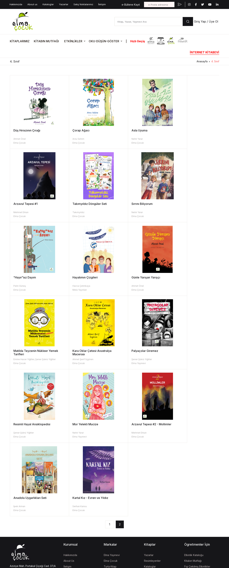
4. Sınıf (215, 61)
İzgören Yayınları (113, 498)
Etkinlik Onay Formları (196, 504)
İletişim (102, 4)
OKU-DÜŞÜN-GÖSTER (104, 41)
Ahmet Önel (19, 139)
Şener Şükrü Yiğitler (180, 286)
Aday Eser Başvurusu (156, 504)
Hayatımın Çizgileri (183, 204)
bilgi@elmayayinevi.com (24, 502)
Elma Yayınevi (177, 289)
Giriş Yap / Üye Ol (206, 21)
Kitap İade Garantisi (155, 498)
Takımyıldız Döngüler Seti (30, 204)
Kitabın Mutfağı (193, 487)
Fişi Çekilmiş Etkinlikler (197, 493)
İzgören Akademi (114, 520)
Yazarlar (63, 4)
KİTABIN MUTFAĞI (46, 41)
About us (32, 4)
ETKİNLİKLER (73, 41)
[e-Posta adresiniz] (159, 4)
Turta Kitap (110, 493)
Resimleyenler (152, 487)
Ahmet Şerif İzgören (128, 286)
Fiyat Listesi (150, 510)
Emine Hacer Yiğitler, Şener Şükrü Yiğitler (87, 286)
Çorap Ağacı (74, 130)
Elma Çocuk (19, 142)
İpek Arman (176, 359)
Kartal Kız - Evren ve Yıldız (31, 424)
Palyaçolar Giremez (183, 277)
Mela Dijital (110, 547)
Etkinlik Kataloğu (193, 481)
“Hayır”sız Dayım (129, 204)
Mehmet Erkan (177, 139)
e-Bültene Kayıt (131, 4)
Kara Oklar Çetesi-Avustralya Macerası (137, 279)
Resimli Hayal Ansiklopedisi (31, 351)
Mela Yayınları (177, 216)
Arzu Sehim (71, 139)
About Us (69, 487)
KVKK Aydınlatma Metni (22, 527)
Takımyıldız (19, 212)
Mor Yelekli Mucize (78, 351)
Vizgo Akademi (113, 541)
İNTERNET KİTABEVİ (204, 52)
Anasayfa (202, 61)
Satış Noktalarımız (83, 4)
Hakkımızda (15, 4)
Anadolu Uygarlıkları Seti (186, 351)
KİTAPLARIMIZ (20, 41)
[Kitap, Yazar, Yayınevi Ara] (148, 21)
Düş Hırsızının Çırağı (26, 130)
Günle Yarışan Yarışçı (27, 277)
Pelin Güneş (124, 212)
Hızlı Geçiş (137, 41)
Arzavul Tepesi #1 (182, 130)
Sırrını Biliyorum (76, 204)
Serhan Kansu (20, 432)
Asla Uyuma (126, 130)
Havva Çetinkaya (179, 212)
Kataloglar (48, 4)
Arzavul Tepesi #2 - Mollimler (138, 351)
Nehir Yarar (123, 139)
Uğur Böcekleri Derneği (118, 526)
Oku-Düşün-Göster (195, 498)
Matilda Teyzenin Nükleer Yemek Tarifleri (88, 279)
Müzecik (109, 504)
